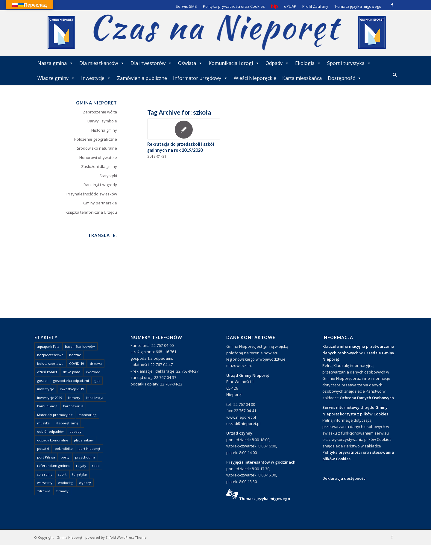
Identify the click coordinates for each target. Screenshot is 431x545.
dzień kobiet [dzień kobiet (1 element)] (47, 372)
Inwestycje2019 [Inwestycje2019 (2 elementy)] (72, 389)
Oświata (190, 63)
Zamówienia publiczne (142, 78)
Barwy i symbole (102, 121)
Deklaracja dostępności (344, 478)
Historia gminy (104, 130)
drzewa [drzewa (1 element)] (96, 363)
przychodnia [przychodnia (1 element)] (85, 457)
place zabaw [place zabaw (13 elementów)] (84, 440)
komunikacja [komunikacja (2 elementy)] (47, 406)
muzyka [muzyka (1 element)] (43, 423)
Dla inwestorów (151, 63)
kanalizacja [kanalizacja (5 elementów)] (94, 397)
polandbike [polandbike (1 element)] (64, 448)
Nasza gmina (55, 63)
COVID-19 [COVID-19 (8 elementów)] (76, 363)
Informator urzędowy (200, 78)
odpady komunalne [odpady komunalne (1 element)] (52, 440)
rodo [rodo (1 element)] (96, 465)
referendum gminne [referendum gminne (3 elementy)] (53, 465)
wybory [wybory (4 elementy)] (85, 482)
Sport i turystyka (349, 63)
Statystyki (108, 175)
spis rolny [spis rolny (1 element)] (44, 474)
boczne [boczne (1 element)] (75, 355)
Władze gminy (56, 78)
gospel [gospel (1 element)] (42, 380)
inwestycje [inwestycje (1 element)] (45, 389)
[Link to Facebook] (392, 4)
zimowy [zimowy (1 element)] (62, 491)
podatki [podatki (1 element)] (43, 448)
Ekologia (308, 63)
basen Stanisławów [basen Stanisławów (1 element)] (80, 346)
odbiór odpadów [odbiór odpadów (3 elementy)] (50, 431)
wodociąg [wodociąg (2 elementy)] (65, 482)
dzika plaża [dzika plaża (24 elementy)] (71, 372)
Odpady (277, 63)
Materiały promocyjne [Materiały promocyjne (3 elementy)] (55, 414)
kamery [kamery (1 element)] (74, 397)
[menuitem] (395, 75)
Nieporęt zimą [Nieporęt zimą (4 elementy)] (66, 423)
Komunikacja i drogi (234, 63)
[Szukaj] (395, 74)
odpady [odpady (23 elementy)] (75, 431)
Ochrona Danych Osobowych (367, 397)
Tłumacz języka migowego (264, 498)
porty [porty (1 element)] (65, 457)
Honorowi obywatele (98, 157)
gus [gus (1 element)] (97, 380)
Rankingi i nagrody (100, 184)
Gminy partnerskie (100, 203)
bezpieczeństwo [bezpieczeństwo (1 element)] (50, 355)
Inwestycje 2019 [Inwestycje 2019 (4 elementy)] (49, 397)
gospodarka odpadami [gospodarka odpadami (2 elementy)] (71, 380)
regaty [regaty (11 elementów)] (81, 465)
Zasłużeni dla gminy (99, 166)
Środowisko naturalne (97, 148)
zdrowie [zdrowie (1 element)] (43, 491)
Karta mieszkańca (302, 78)
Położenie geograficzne (95, 139)
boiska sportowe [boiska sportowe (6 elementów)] (50, 363)
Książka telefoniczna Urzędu (91, 212)
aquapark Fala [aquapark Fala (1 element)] (48, 346)
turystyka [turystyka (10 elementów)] (79, 474)
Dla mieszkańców (102, 63)
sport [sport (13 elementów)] (62, 474)
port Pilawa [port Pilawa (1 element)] (46, 457)
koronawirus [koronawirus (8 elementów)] (73, 406)
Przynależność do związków (91, 194)
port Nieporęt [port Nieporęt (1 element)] (89, 448)
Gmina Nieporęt (69, 537)
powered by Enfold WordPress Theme (116, 537)
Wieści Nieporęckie (255, 78)
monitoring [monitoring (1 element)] (87, 414)
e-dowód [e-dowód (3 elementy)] (93, 372)
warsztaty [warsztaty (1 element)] (44, 482)
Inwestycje (96, 78)
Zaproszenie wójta (100, 112)
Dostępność (345, 78)
